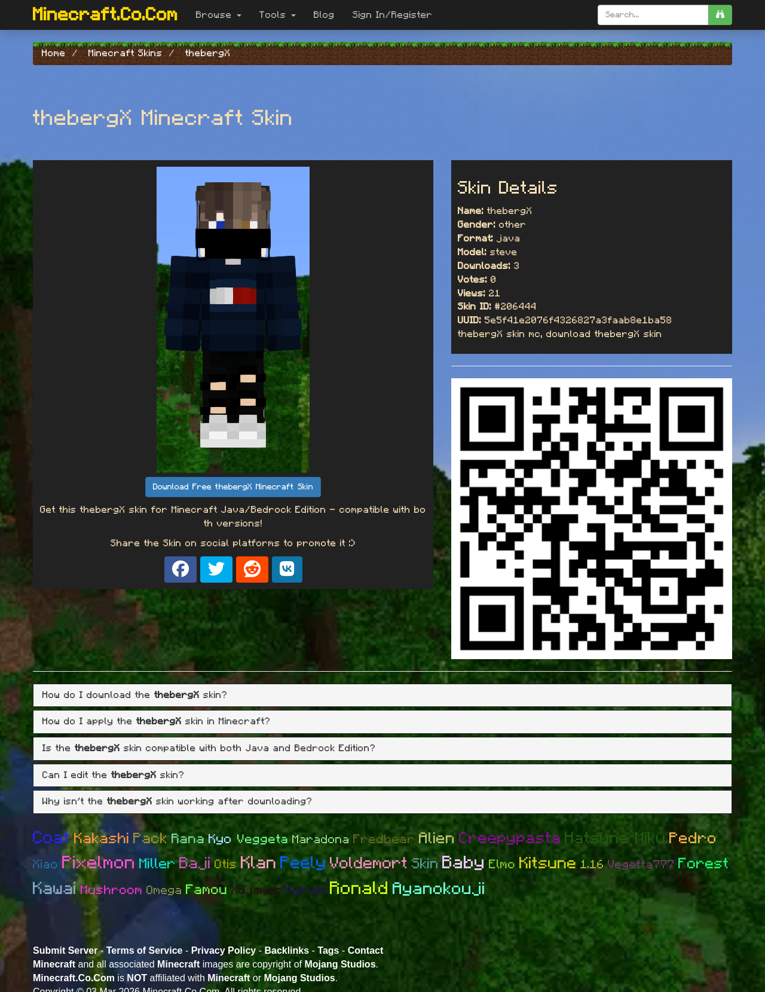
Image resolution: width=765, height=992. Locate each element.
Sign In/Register (393, 15)
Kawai (55, 889)
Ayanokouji (439, 889)
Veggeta (263, 839)
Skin (425, 864)
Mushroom (112, 890)
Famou (207, 890)
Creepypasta (510, 838)
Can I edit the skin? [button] (113, 775)
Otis (226, 864)
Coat (52, 838)
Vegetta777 (641, 865)
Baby (463, 863)
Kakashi (102, 838)
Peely (303, 863)
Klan (259, 863)
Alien (437, 838)
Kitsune (548, 863)
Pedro (693, 838)
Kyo (223, 839)
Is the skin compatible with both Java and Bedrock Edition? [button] (209, 748)
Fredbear (384, 839)
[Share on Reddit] (252, 569)
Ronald (359, 889)
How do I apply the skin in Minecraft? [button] (156, 721)
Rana (188, 839)
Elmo (502, 864)
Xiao (46, 864)
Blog (324, 15)
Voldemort (369, 863)
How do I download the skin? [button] (135, 695)
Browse (218, 15)
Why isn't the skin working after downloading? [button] (177, 801)
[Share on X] (216, 569)
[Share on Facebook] (180, 569)
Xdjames (256, 890)
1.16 (592, 865)
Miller (157, 864)
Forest (703, 863)
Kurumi (305, 889)
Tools (277, 15)
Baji (195, 863)
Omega (164, 890)
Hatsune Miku (615, 838)
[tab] (382, 695)
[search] (720, 15)
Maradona (321, 840)
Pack (150, 838)
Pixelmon (99, 863)
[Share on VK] (287, 569)
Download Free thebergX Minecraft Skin (233, 487)
